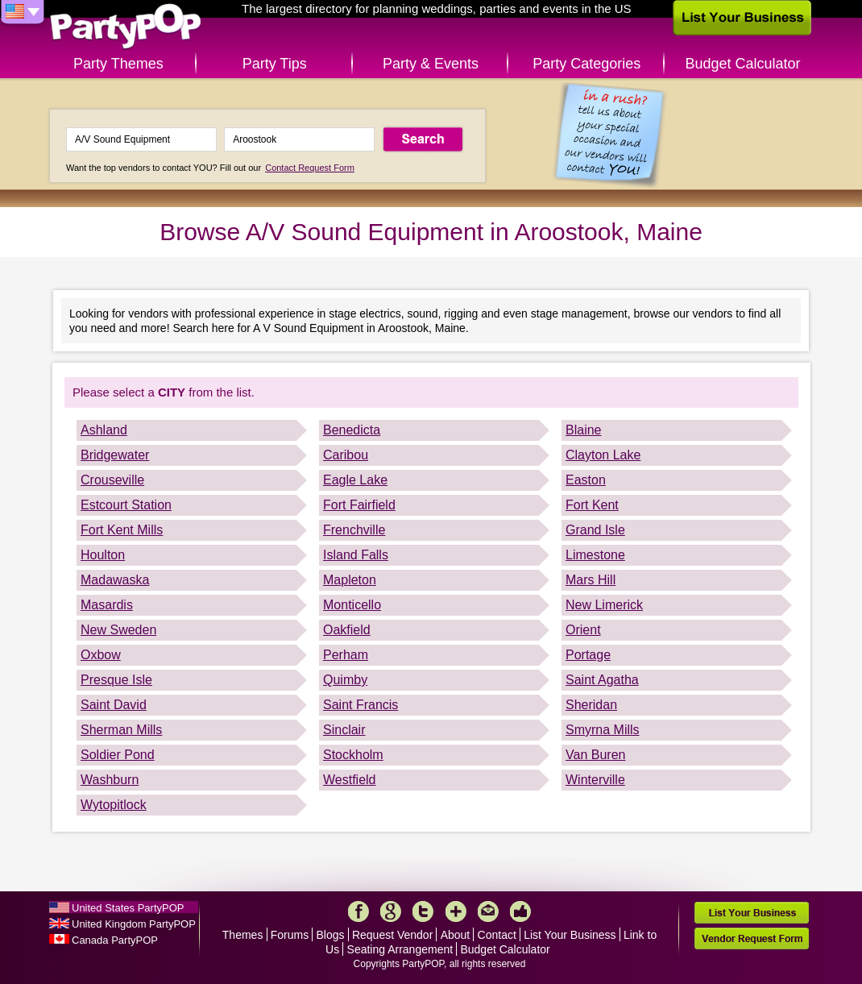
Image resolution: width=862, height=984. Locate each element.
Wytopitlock (114, 805)
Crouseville (112, 480)
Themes (242, 934)
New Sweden (118, 630)
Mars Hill (590, 580)
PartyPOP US (125, 27)
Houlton (103, 555)
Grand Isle (595, 530)
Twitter (422, 911)
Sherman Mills (121, 730)
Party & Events (431, 64)
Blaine (583, 430)
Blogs (331, 934)
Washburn (110, 780)
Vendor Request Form (752, 938)
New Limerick (604, 605)
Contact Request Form (309, 167)
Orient (583, 630)
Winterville (595, 780)
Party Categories (586, 64)
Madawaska (115, 580)
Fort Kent (592, 505)
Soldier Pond (118, 755)
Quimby (345, 680)
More (456, 911)
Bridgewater (115, 455)
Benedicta (351, 430)
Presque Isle (116, 680)
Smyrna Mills (603, 730)
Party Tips (274, 64)
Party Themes (118, 64)
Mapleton (349, 580)
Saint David (114, 705)
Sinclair (344, 730)
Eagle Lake (355, 480)
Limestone (595, 555)
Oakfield (347, 630)
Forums (290, 934)
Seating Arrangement (400, 949)
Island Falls (355, 555)
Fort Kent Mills (122, 530)
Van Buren (595, 755)
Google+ (390, 911)
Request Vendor (392, 934)
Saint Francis (360, 705)
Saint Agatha (602, 680)
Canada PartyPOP (115, 940)
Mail (488, 911)
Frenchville (354, 530)
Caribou (345, 455)
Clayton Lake (603, 455)
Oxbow (101, 655)
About (455, 934)
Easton (586, 480)
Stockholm (353, 755)
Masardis (107, 605)
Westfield (349, 780)
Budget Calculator (743, 64)
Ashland (104, 430)
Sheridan (591, 705)
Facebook (358, 911)
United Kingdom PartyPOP (134, 924)
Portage (588, 655)
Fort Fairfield (359, 505)
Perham (345, 655)
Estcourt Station (126, 505)
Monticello (352, 605)
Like (520, 911)
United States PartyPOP (128, 908)
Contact (497, 934)
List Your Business (569, 934)
